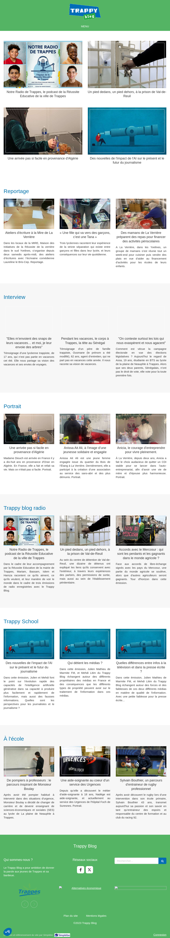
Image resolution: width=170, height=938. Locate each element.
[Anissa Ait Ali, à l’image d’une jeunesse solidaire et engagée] (85, 429)
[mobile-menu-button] (85, 26)
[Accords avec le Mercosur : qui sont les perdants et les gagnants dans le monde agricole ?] (141, 530)
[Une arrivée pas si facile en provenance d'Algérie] (43, 131)
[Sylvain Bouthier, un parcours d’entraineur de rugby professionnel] (141, 761)
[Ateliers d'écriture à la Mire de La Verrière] (29, 214)
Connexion (159, 934)
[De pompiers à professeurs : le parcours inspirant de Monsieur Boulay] (29, 761)
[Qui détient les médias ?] (85, 644)
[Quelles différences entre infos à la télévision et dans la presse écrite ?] (141, 644)
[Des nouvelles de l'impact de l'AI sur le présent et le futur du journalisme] (127, 131)
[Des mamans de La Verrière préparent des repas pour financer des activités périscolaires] (141, 214)
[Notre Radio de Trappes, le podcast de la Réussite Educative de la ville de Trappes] (43, 64)
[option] (28, 895)
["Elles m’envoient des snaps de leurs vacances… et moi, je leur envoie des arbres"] (29, 319)
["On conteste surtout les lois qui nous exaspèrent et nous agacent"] (141, 319)
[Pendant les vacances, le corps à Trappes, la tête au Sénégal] (85, 319)
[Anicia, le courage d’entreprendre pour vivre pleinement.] (141, 429)
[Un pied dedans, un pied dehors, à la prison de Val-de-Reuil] (127, 64)
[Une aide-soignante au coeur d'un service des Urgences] (85, 761)
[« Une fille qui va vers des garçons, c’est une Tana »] (85, 214)
